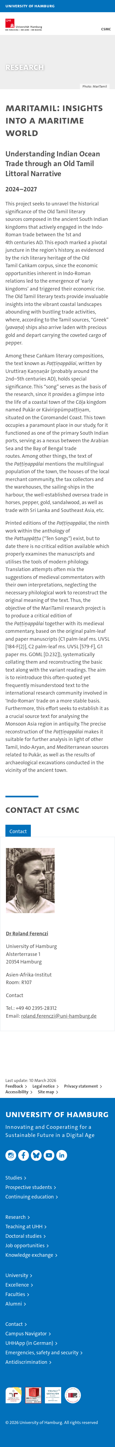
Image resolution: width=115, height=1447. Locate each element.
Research (15, 1217)
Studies (13, 1177)
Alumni (13, 1303)
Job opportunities (25, 1245)
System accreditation (73, 1392)
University (16, 1275)
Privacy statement (81, 1086)
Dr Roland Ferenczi (27, 933)
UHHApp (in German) (29, 1343)
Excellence (17, 1284)
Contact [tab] (18, 831)
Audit (30, 1390)
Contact (14, 1324)
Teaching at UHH (23, 1226)
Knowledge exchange (29, 1255)
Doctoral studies (23, 1236)
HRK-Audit (50, 1392)
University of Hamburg (30, 6)
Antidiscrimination (26, 1362)
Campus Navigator (26, 1333)
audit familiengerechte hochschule (13, 1395)
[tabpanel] (57, 934)
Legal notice (43, 1086)
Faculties (15, 1294)
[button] (94, 6)
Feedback (14, 1086)
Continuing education (29, 1196)
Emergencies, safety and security (41, 1352)
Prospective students (28, 1187)
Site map (46, 1092)
